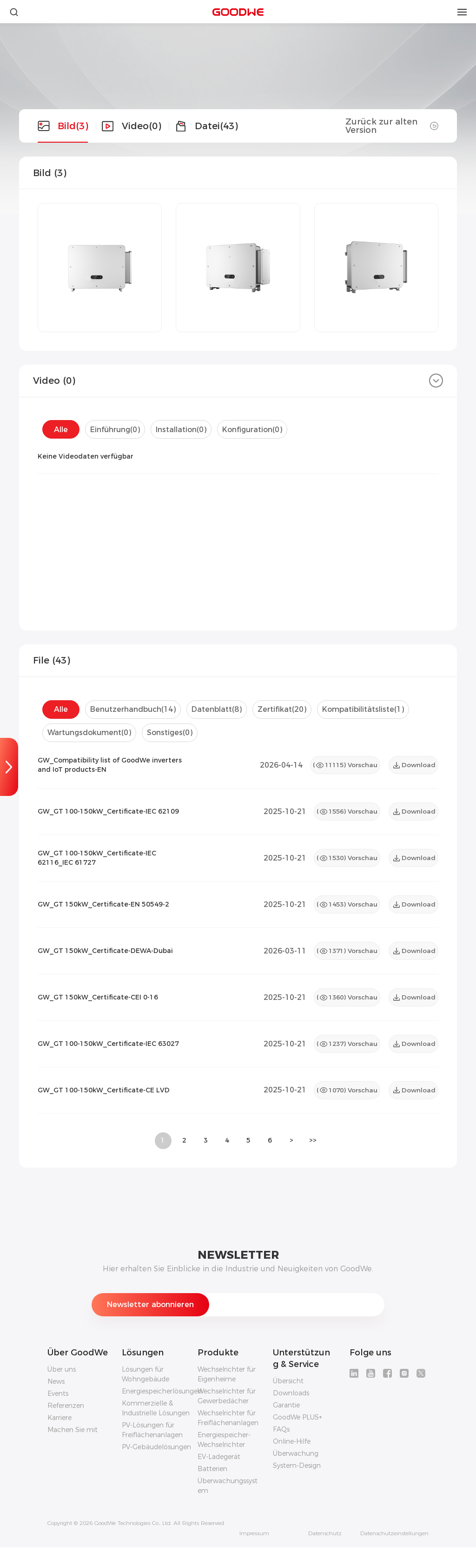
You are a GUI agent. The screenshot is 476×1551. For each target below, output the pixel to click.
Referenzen (65, 1409)
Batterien (212, 1472)
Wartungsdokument (90, 732)
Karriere (59, 1421)
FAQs (281, 1433)
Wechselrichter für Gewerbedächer (227, 1400)
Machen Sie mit (72, 1433)
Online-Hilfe (292, 1445)
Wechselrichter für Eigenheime (227, 1378)
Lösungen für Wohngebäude (145, 1378)
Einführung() (115, 429)
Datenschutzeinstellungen (394, 1537)
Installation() (182, 429)
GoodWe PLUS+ (297, 1421)
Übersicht (288, 1384)
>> (313, 1144)
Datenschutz (325, 1537)
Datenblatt (218, 709)
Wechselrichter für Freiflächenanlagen (228, 1422)
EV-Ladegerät (219, 1460)
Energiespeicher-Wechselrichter (224, 1443)
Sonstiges (172, 732)
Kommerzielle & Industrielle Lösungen (156, 1412)
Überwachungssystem (228, 1489)
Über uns (61, 1373)
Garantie (286, 1409)
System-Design (297, 1469)
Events (57, 1397)
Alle (61, 429)
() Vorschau (343, 765)
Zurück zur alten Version (391, 126)
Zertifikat (285, 709)
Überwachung (295, 1457)
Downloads (291, 1397)
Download (414, 765)
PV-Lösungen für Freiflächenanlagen (152, 1434)
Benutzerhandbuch (133, 709)
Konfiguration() (254, 429)
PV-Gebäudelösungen (156, 1450)
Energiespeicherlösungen (162, 1395)
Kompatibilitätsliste (368, 709)
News (56, 1385)
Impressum (254, 1537)
